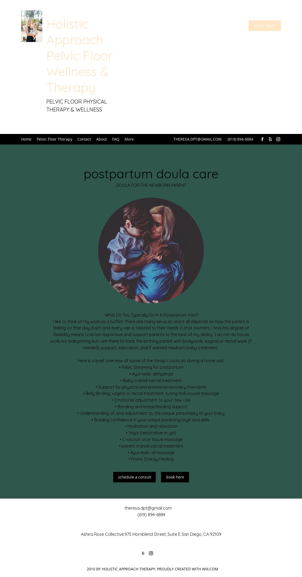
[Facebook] (262, 139)
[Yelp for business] (270, 139)
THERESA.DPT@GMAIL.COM (197, 139)
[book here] (175, 477)
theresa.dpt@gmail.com (148, 508)
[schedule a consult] (134, 477)
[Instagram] (278, 139)
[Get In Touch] (265, 25)
